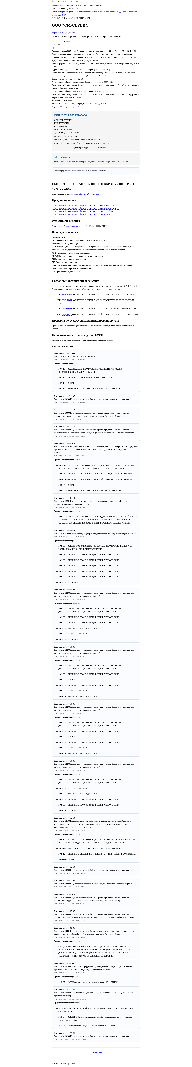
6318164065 (67, 300)
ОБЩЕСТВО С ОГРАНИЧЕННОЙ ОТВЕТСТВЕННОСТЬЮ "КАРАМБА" (83, 215)
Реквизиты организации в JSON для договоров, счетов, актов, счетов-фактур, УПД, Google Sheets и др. (95, 12)
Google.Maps (93, 194)
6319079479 (67, 309)
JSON (82, 9)
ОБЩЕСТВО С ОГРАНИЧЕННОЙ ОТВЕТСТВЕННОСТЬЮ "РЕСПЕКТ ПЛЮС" (86, 208)
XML (76, 9)
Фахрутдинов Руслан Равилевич (73, 107)
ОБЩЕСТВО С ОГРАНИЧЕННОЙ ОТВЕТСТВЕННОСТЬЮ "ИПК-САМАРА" (85, 205)
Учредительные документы (63, 33)
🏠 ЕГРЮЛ (56, 1)
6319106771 (67, 314)
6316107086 (67, 295)
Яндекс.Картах (80, 194)
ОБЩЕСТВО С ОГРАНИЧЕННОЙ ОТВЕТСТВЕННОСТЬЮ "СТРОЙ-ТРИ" (83, 211)
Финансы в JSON (59, 15)
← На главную (96, 1053)
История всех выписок (92, 6)
